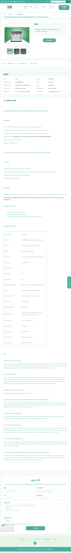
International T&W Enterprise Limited (37, 550)
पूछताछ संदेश (7, 502)
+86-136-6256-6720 (7, 1)
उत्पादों (25, 6)
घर (21, 6)
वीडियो (31, 6)
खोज (67, 1)
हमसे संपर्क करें (51, 7)
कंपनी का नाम (39, 495)
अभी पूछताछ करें (64, 7)
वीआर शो (36, 7)
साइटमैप (54, 540)
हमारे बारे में (44, 7)
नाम (5, 495)
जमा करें (35, 528)
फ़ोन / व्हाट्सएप (39, 488)
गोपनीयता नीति (46, 540)
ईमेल (5, 488)
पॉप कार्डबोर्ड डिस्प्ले (19, 14)
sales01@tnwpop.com (20, 1)
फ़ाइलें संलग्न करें (7, 518)
